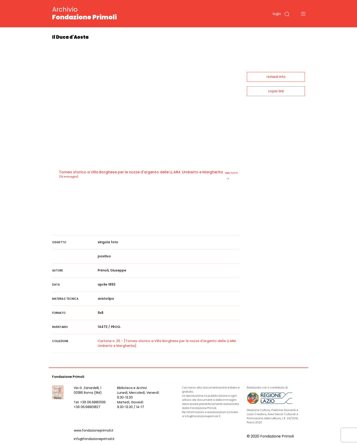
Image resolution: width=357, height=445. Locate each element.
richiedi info (276, 76)
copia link (276, 91)
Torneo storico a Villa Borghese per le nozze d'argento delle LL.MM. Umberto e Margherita (141, 172)
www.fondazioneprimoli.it (93, 430)
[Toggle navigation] (303, 13)
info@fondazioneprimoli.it (94, 439)
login (277, 13)
